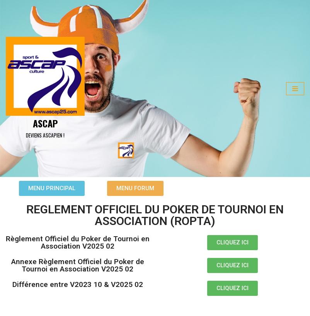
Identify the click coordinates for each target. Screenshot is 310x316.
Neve (11, 307)
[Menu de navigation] (295, 88)
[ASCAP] (45, 89)
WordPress (73, 307)
